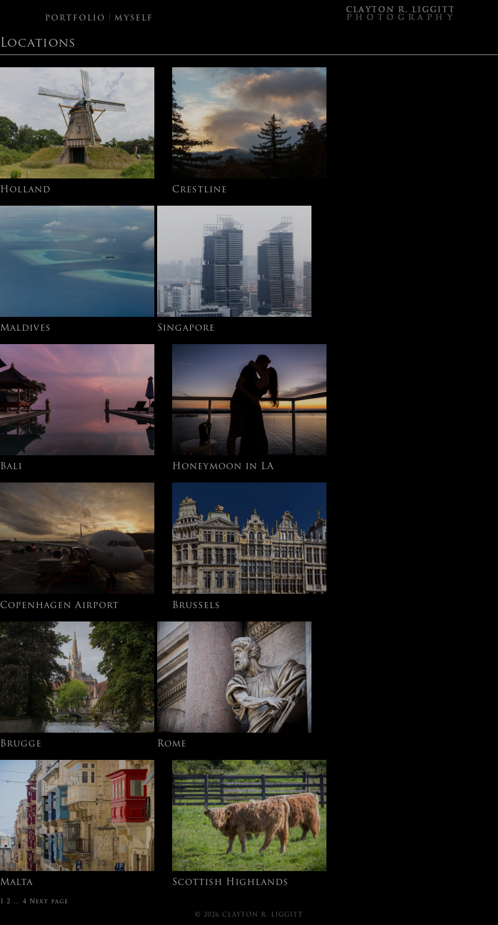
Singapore (186, 328)
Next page (48, 902)
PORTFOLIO (75, 18)
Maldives (25, 328)
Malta (16, 882)
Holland (25, 190)
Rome (172, 744)
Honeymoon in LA (223, 467)
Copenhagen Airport (59, 605)
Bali (11, 467)
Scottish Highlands (230, 882)
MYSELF (133, 18)
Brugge (21, 744)
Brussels (196, 605)
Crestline (199, 190)
